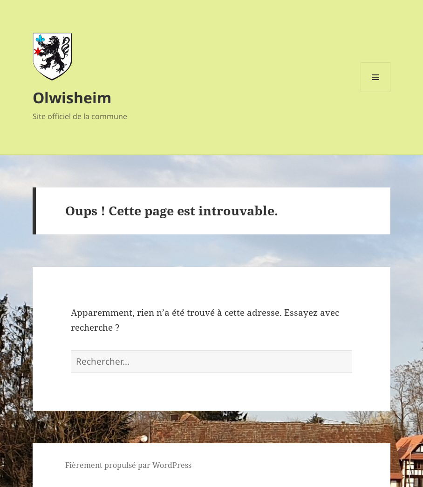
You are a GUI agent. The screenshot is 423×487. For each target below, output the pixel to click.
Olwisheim (72, 97)
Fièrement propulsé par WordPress (128, 465)
